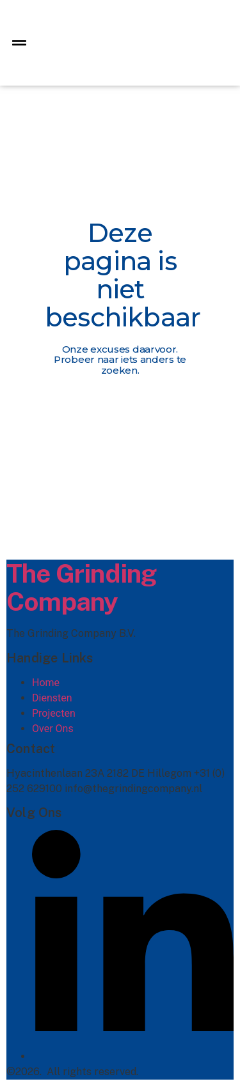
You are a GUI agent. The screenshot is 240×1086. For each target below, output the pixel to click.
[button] (19, 43)
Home (46, 683)
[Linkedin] (133, 1056)
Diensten (52, 698)
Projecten (54, 713)
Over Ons (53, 729)
